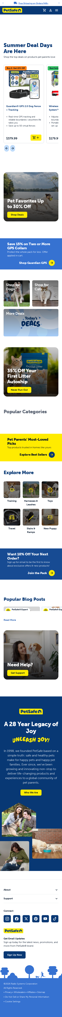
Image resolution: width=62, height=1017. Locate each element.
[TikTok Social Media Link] (54, 918)
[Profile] (51, 10)
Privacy (8, 992)
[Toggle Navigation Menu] (57, 10)
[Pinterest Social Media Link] (35, 918)
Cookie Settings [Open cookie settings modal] (12, 1001)
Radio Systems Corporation (24, 983)
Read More (10, 620)
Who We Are (31, 792)
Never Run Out (19, 389)
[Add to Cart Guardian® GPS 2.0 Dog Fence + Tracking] (36, 138)
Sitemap (41, 992)
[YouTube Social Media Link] (45, 918)
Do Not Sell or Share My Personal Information (27, 997)
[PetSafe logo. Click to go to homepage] (12, 10)
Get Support (18, 672)
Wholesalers (19, 992)
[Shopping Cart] (45, 10)
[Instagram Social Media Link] (7, 918)
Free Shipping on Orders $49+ (33, 3)
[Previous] (3, 3)
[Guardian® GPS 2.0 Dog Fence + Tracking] (24, 104)
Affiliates (31, 992)
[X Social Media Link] (26, 918)
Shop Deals (17, 214)
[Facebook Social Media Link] (16, 918)
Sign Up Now (14, 954)
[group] (37, 263)
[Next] (59, 3)
